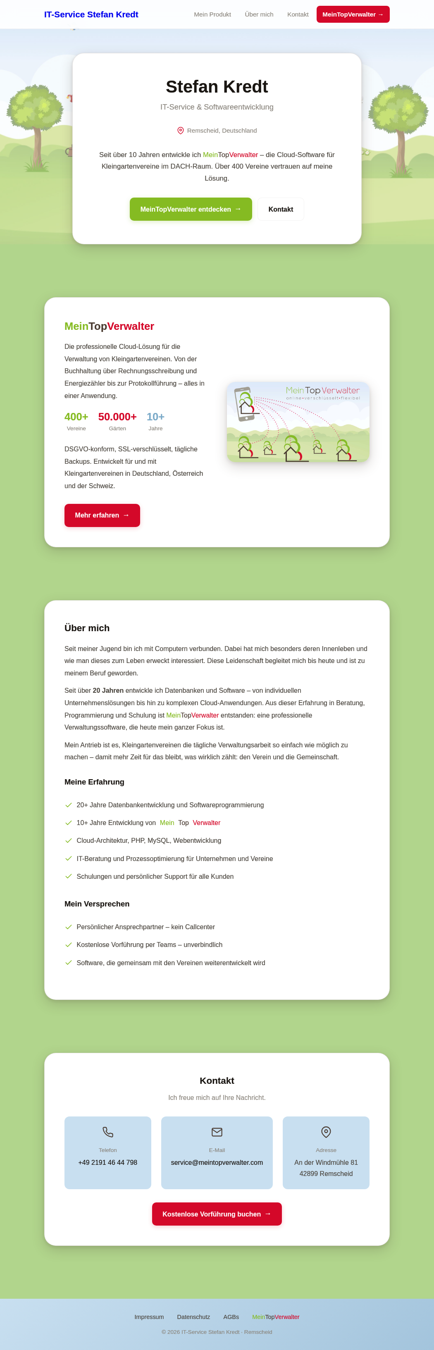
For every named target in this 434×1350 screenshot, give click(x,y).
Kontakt (298, 14)
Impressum (149, 1317)
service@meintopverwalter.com (217, 1162)
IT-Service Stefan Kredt (91, 14)
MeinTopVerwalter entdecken (186, 209)
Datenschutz (193, 1317)
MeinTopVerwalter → (353, 14)
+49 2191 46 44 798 (107, 1162)
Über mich (259, 14)
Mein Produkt (212, 14)
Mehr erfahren (97, 515)
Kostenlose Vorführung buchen (211, 1214)
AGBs (231, 1317)
